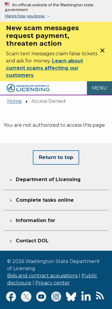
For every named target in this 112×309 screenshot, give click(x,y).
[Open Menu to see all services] (99, 88)
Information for (31, 219)
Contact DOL (28, 240)
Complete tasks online (41, 199)
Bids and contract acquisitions (42, 276)
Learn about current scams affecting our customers (44, 68)
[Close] (102, 52)
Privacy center (52, 283)
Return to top (56, 157)
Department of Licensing (44, 178)
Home (14, 101)
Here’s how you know (25, 15)
